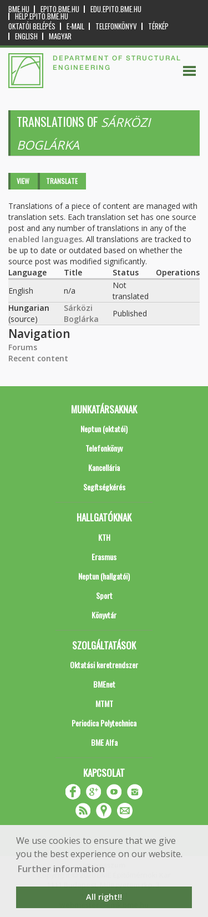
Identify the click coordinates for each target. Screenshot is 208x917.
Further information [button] (61, 869)
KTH (104, 537)
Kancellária (104, 467)
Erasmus (104, 556)
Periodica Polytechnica (104, 723)
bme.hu (18, 9)
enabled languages (45, 239)
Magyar (60, 36)
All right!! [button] (104, 897)
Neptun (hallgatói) (104, 576)
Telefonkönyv (116, 26)
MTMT (104, 703)
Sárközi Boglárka (81, 313)
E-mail (75, 26)
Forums (22, 347)
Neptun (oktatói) (104, 428)
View (23, 181)
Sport (104, 595)
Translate (62, 181)
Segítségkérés (104, 487)
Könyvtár (104, 615)
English (26, 36)
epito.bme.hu (59, 9)
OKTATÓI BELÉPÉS (31, 26)
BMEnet (104, 684)
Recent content (38, 358)
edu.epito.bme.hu (115, 9)
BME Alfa (104, 742)
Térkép (158, 26)
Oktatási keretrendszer (104, 664)
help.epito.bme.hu (41, 16)
